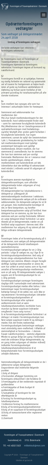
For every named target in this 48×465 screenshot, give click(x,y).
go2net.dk (28, 460)
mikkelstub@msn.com (34, 445)
